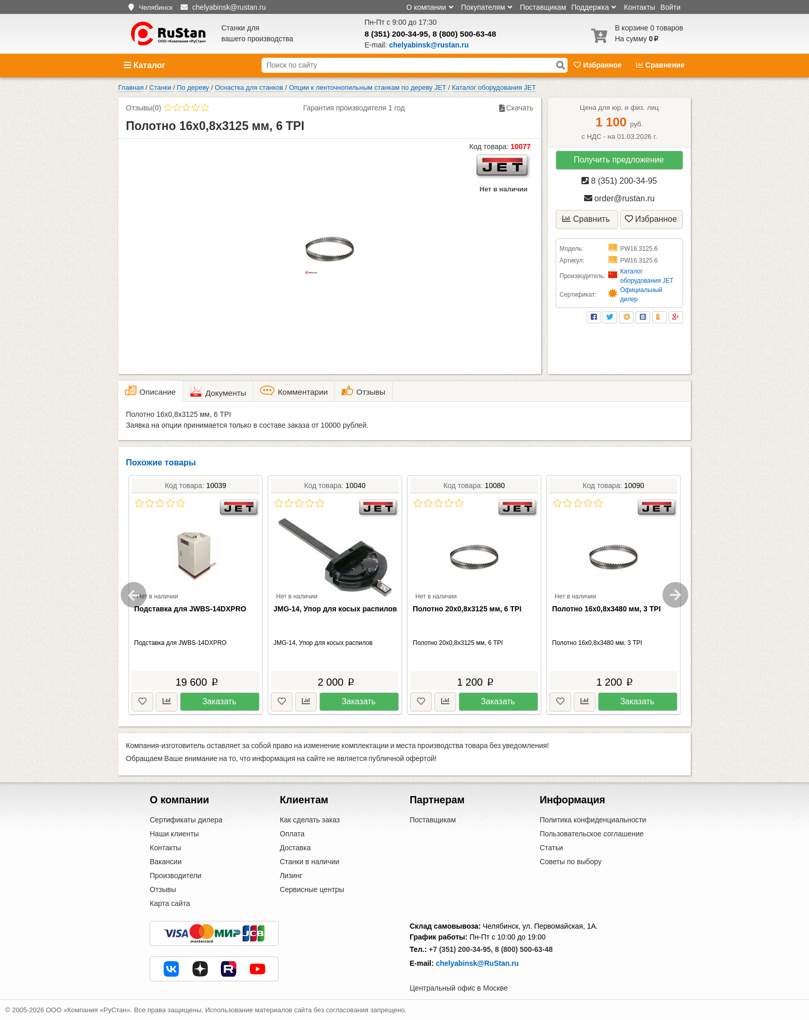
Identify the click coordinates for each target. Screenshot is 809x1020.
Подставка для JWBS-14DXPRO (190, 609)
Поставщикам (543, 7)
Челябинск (156, 7)
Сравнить (586, 219)
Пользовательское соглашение (592, 834)
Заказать (219, 701)
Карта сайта (170, 903)
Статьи (551, 848)
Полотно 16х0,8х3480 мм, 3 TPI (606, 609)
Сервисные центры (312, 889)
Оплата (292, 834)
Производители (175, 875)
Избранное (599, 65)
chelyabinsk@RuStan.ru (477, 963)
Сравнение (660, 65)
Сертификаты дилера (186, 820)
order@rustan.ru (619, 198)
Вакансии (166, 861)
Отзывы (163, 889)
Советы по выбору (571, 861)
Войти (670, 7)
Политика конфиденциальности (593, 820)
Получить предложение (619, 159)
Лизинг (291, 875)
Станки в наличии (309, 861)
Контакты (639, 7)
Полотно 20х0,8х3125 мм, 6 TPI (467, 609)
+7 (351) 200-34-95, (461, 949)
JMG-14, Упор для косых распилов (335, 609)
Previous (134, 595)
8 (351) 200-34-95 (396, 33)
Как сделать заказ (309, 820)
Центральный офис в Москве (459, 988)
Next (675, 595)
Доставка (295, 848)
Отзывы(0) (143, 108)
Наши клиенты (174, 834)
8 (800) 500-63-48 (464, 33)
